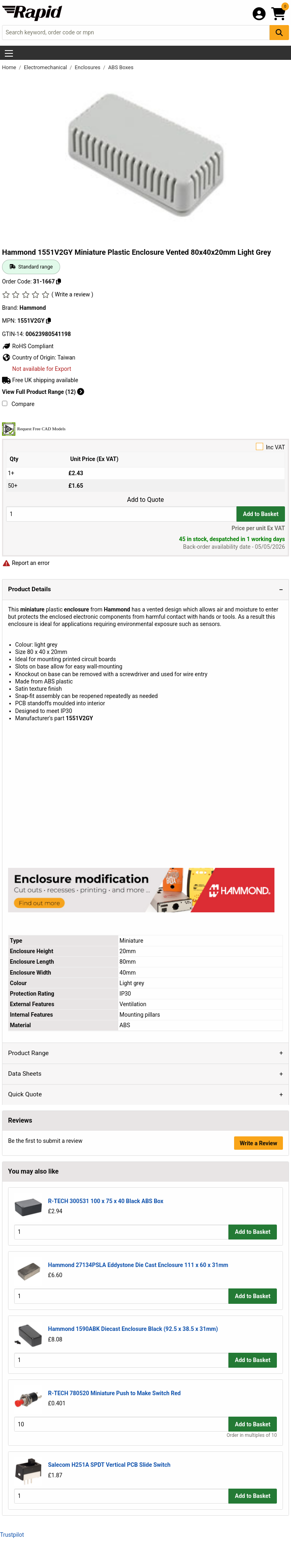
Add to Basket (260, 514)
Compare (18, 404)
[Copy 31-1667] (58, 281)
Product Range (28, 1053)
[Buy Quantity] (121, 513)
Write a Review (258, 1143)
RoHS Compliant (28, 346)
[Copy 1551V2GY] (48, 321)
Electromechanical (46, 67)
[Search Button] (279, 32)
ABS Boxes (121, 67)
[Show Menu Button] (9, 53)
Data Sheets (25, 1073)
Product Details (29, 589)
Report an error (26, 563)
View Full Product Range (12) (43, 392)
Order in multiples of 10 (252, 1435)
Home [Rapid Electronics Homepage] (9, 67)
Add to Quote (145, 500)
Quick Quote (25, 1094)
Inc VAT (145, 447)
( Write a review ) (72, 294)
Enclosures (88, 67)
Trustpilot (12, 1534)
